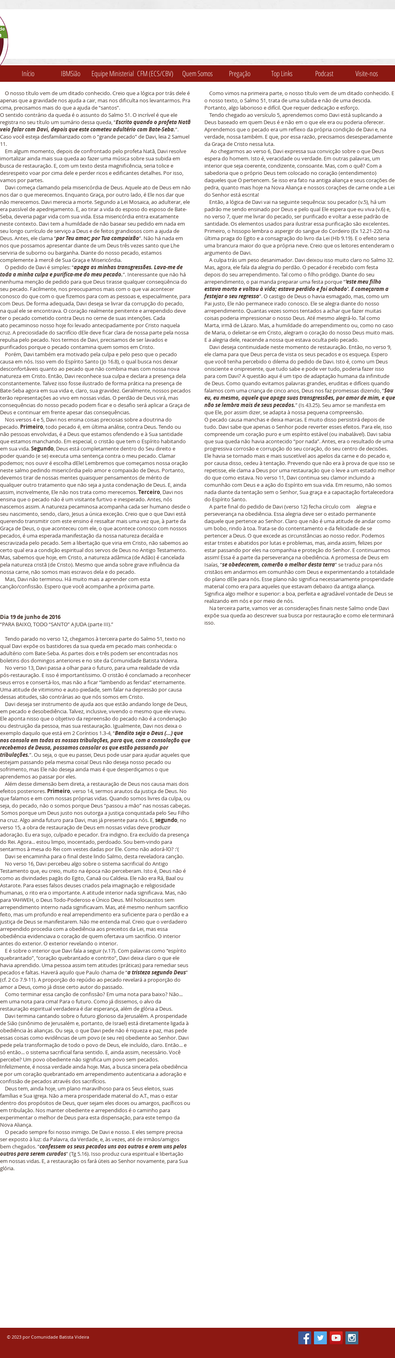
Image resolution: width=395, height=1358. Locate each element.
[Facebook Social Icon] (304, 1337)
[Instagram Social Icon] (351, 1337)
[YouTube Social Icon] (336, 1337)
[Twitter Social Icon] (320, 1337)
